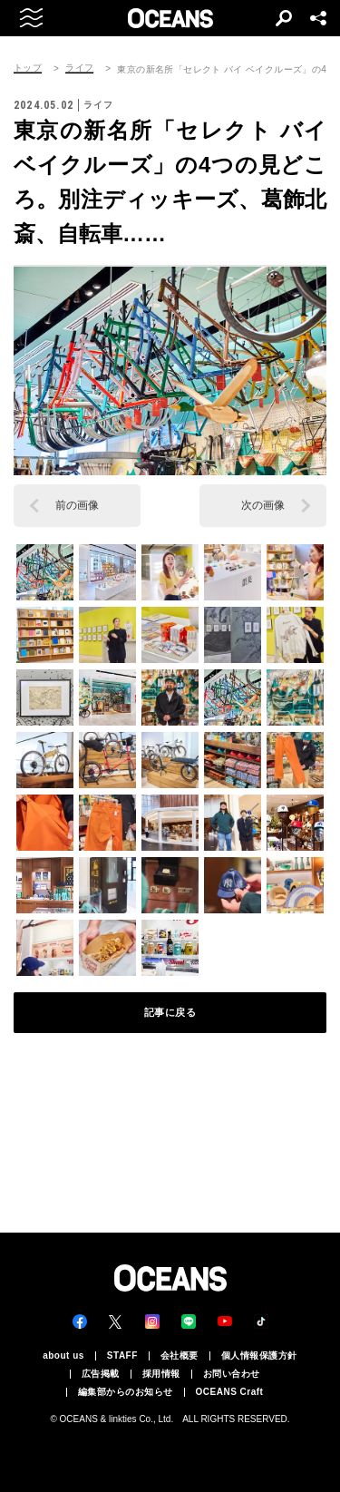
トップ (28, 68)
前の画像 (77, 505)
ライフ (79, 68)
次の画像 (263, 505)
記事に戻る (170, 1012)
